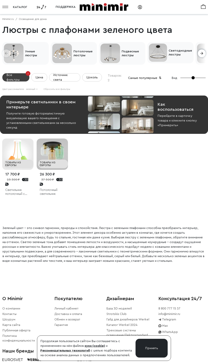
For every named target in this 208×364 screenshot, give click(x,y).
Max (163, 325)
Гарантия (61, 324)
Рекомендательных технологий (65, 350)
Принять (151, 348)
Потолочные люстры (82, 53)
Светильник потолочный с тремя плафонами (17, 192)
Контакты (9, 314)
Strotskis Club (116, 314)
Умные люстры (31, 53)
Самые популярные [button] (145, 78)
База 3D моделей (119, 308)
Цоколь (92, 77)
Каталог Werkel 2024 (121, 324)
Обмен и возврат (67, 319)
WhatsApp (168, 332)
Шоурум (8, 319)
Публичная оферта (16, 330)
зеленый (32, 89)
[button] (6, 53)
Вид (174, 78)
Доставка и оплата (68, 314)
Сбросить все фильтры (56, 89)
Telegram (167, 319)
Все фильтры (17, 77)
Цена (39, 77)
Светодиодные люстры (180, 52)
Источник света (60, 77)
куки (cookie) (95, 345)
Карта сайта (11, 324)
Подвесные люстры (130, 53)
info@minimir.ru (169, 314)
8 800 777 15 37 (169, 308)
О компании (11, 308)
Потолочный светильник (48, 191)
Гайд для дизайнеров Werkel (127, 319)
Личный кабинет (66, 308)
